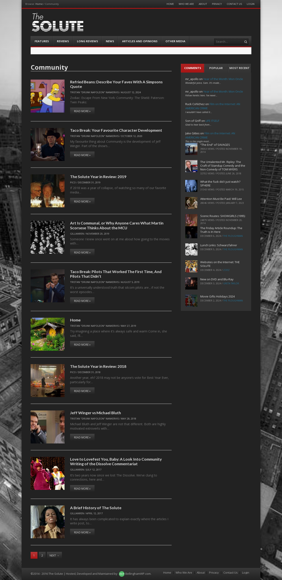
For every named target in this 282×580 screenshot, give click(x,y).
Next (54, 555)
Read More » (82, 111)
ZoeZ (226, 270)
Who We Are (186, 4)
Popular (216, 68)
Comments (192, 68)
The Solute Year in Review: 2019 (98, 176)
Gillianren (77, 233)
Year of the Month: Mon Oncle (223, 79)
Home (39, 3)
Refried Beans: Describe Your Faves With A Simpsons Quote (116, 84)
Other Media (175, 41)
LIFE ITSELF (212, 121)
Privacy (217, 4)
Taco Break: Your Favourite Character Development (116, 130)
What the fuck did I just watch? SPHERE (220, 183)
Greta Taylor (231, 283)
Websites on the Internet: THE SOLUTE (220, 264)
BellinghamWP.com (138, 574)
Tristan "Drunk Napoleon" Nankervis (94, 92)
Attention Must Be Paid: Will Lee (221, 199)
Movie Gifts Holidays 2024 (217, 296)
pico (73, 182)
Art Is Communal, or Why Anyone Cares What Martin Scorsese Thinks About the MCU (116, 225)
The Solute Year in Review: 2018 (98, 366)
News (110, 41)
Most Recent (239, 68)
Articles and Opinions (140, 41)
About (203, 4)
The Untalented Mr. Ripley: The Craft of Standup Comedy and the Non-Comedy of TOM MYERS (222, 165)
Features (42, 41)
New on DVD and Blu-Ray (217, 279)
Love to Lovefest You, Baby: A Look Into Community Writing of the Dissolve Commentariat (116, 461)
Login (250, 4)
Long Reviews (87, 41)
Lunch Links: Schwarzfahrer (218, 245)
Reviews (63, 41)
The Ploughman (233, 235)
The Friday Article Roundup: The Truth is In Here (221, 230)
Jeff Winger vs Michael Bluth (95, 412)
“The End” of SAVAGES (215, 145)
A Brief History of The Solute (95, 507)
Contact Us (234, 4)
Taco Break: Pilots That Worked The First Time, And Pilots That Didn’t (115, 274)
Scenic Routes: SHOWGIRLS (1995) (222, 216)
